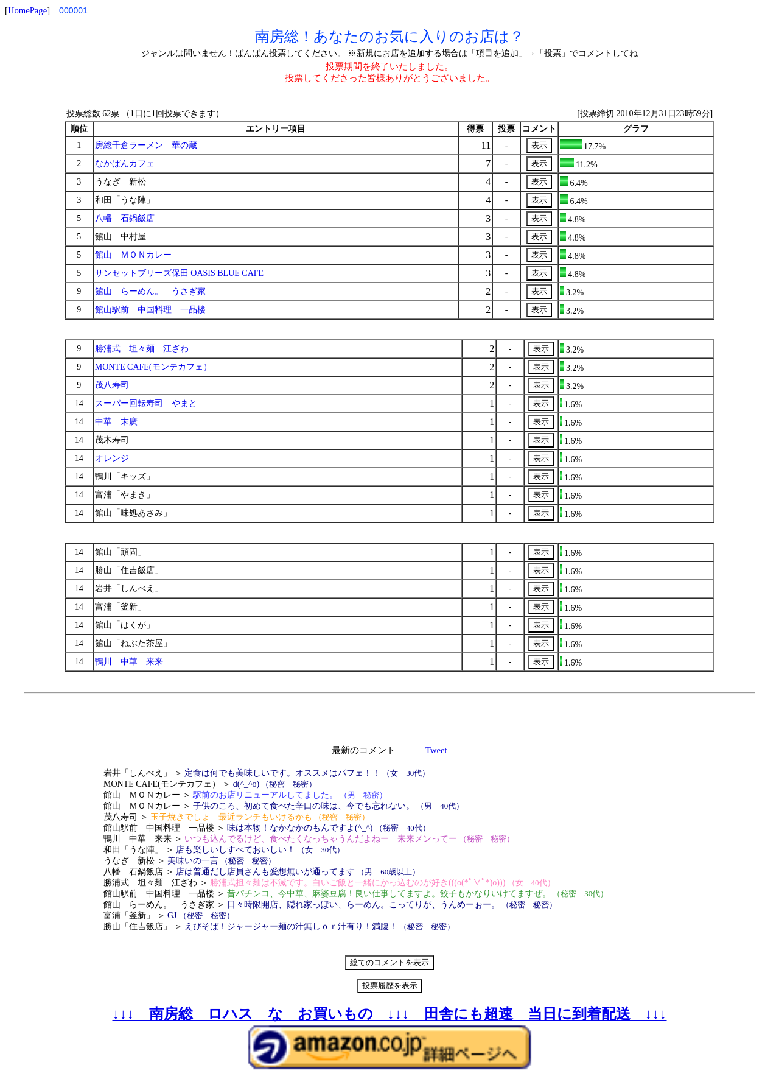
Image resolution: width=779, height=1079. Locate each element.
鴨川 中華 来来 (129, 661)
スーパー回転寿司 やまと (146, 403)
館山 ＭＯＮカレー (133, 254)
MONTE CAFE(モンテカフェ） (153, 366)
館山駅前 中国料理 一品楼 (150, 309)
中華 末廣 (116, 421)
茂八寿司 (112, 385)
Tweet (436, 750)
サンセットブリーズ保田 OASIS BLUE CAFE (179, 273)
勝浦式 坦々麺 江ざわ (142, 348)
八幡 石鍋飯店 (125, 218)
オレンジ (112, 458)
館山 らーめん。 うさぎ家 (150, 291)
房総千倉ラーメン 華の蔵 (146, 145)
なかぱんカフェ (125, 163)
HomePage (27, 10)
